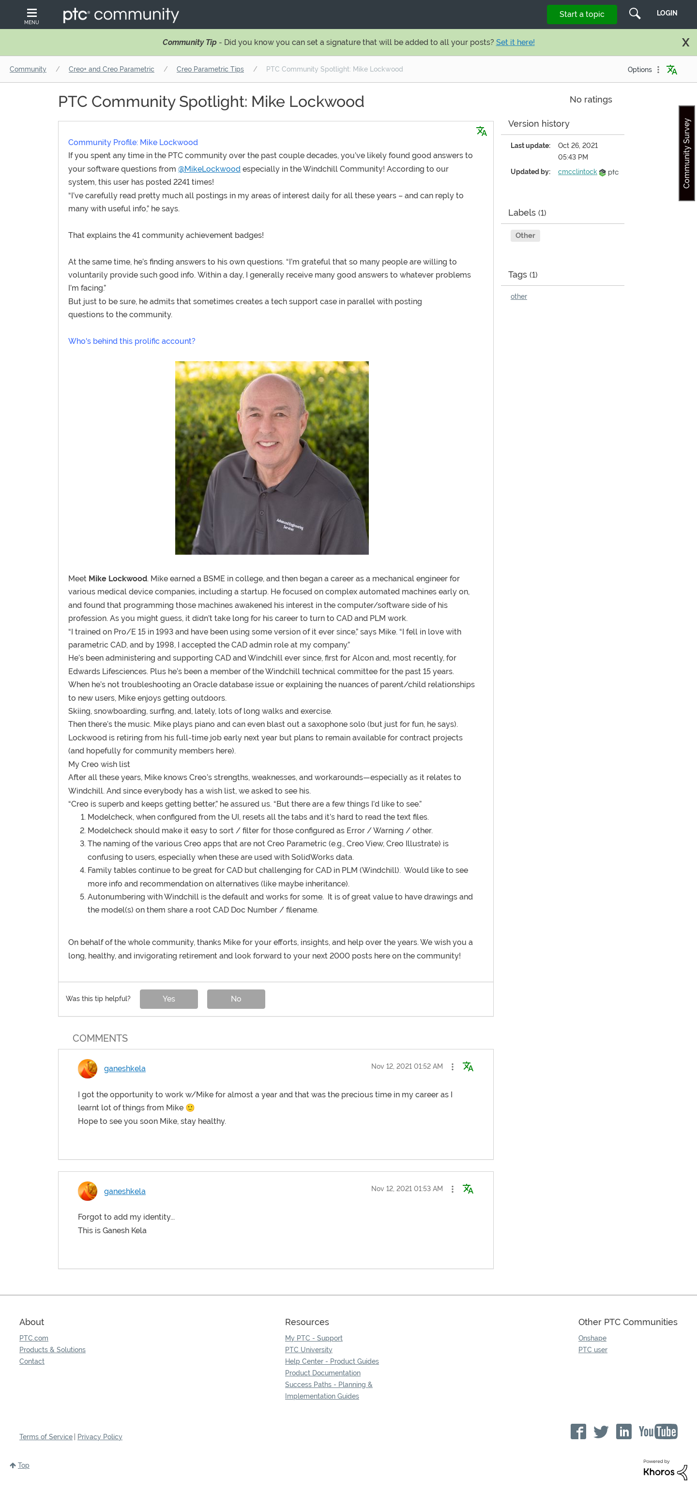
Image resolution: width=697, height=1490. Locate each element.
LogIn (667, 13)
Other (525, 235)
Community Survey (686, 153)
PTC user (592, 1350)
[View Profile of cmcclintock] (577, 172)
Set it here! (515, 42)
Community (28, 69)
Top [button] (24, 1465)
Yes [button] (169, 998)
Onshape (592, 1338)
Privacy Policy (99, 1436)
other (519, 296)
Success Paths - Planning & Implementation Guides (329, 1390)
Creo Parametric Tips (210, 69)
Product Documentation (323, 1373)
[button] (272, 458)
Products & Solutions (52, 1350)
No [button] (236, 998)
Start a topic (582, 14)
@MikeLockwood (209, 169)
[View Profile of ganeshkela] (125, 1068)
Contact (32, 1361)
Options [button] (640, 70)
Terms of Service (46, 1436)
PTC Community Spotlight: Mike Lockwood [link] (334, 69)
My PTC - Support (314, 1338)
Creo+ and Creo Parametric (111, 69)
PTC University (309, 1350)
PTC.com (33, 1338)
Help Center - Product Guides (332, 1361)
